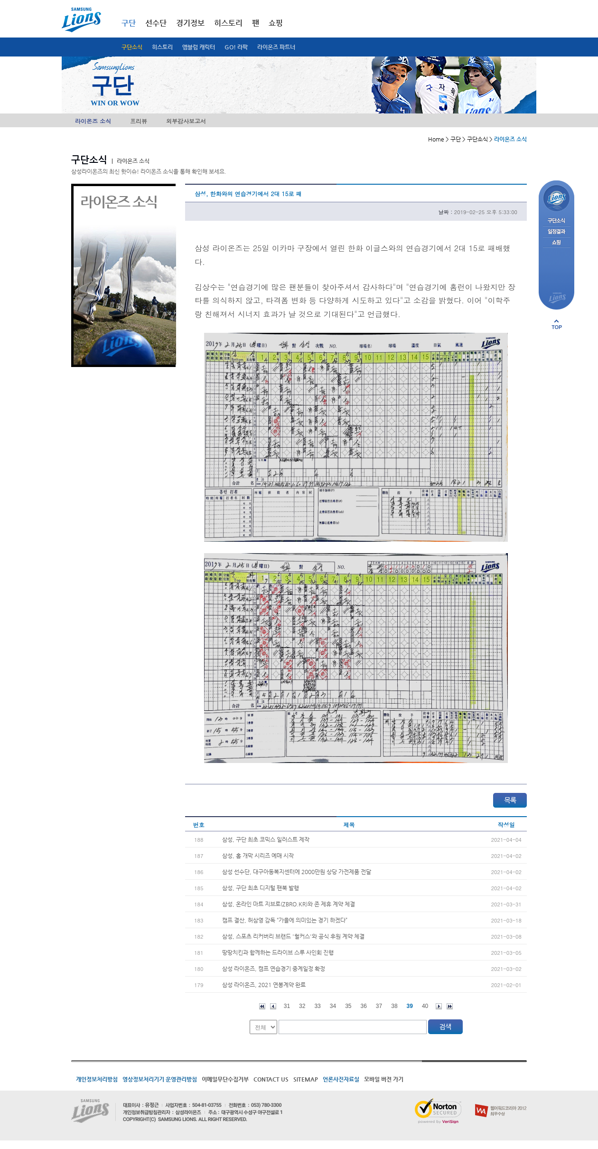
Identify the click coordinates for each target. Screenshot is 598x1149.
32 (302, 1006)
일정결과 (556, 231)
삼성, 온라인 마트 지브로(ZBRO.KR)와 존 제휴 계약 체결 (288, 904)
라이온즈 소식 (93, 121)
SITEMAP (305, 1079)
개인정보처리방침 (97, 1079)
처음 (262, 1006)
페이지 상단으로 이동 (556, 324)
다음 (438, 1006)
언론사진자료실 (341, 1079)
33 (317, 1006)
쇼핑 (276, 23)
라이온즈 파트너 (276, 47)
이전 (273, 1006)
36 (364, 1006)
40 (425, 1006)
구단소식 (131, 47)
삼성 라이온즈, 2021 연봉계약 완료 (264, 984)
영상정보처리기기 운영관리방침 (159, 1079)
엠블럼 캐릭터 (198, 47)
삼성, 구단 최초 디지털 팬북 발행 (260, 888)
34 (333, 1006)
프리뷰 (138, 121)
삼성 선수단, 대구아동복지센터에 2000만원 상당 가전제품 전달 (296, 871)
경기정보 (190, 23)
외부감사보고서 (186, 121)
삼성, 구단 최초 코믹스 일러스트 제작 (265, 839)
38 (394, 1006)
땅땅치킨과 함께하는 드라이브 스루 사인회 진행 (278, 952)
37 (379, 1006)
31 (287, 1006)
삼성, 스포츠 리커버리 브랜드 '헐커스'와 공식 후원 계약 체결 (293, 936)
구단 (128, 23)
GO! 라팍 (236, 47)
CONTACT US (271, 1079)
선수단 (156, 23)
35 (348, 1006)
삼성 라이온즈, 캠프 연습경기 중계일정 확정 (273, 968)
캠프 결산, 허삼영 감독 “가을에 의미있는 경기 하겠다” (284, 920)
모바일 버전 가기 (383, 1079)
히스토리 (162, 47)
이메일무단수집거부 (225, 1079)
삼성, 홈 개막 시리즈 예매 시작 (258, 855)
